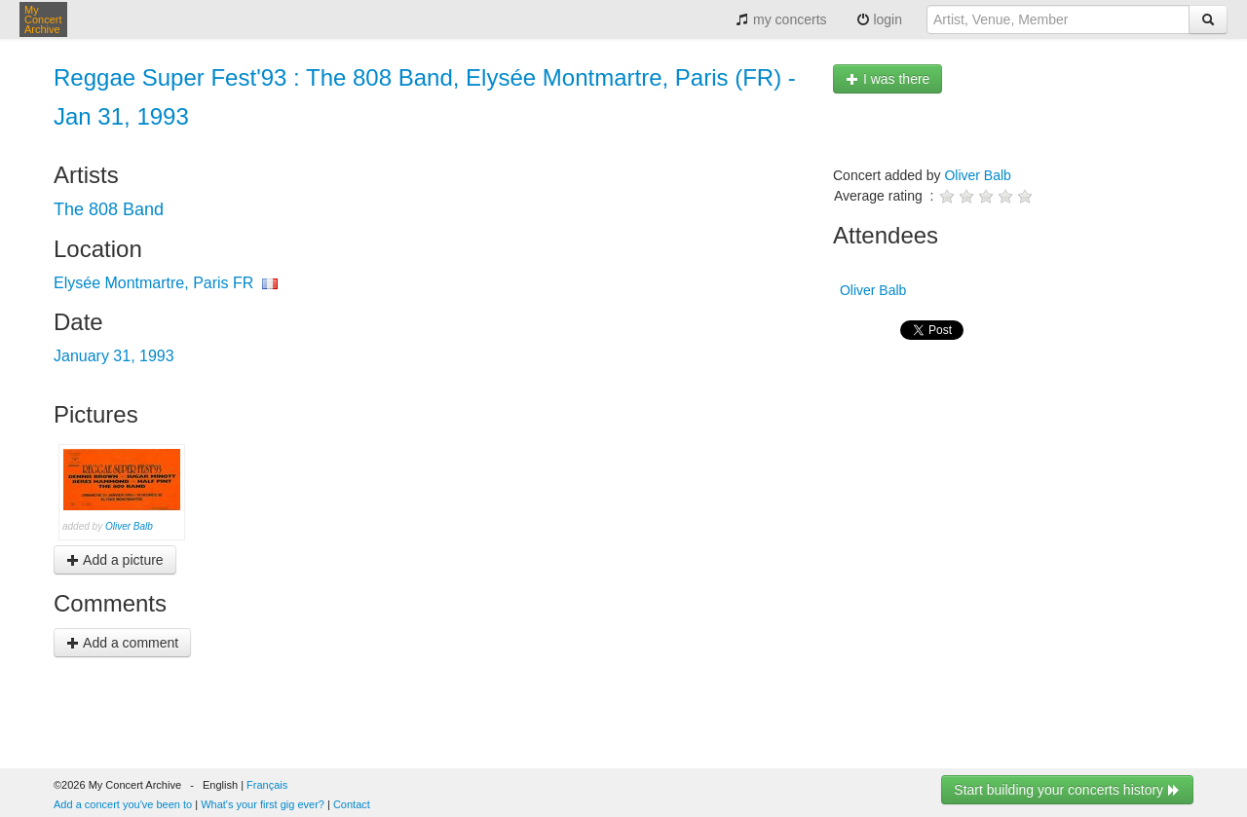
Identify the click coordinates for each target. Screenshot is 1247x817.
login (879, 19)
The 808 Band (109, 209)
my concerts (781, 19)
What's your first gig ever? (262, 804)
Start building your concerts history (1067, 790)
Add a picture (115, 560)
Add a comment (122, 642)
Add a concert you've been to (123, 804)
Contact (351, 804)
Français (266, 785)
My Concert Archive (43, 19)
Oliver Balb (129, 526)
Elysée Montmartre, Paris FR (153, 283)
